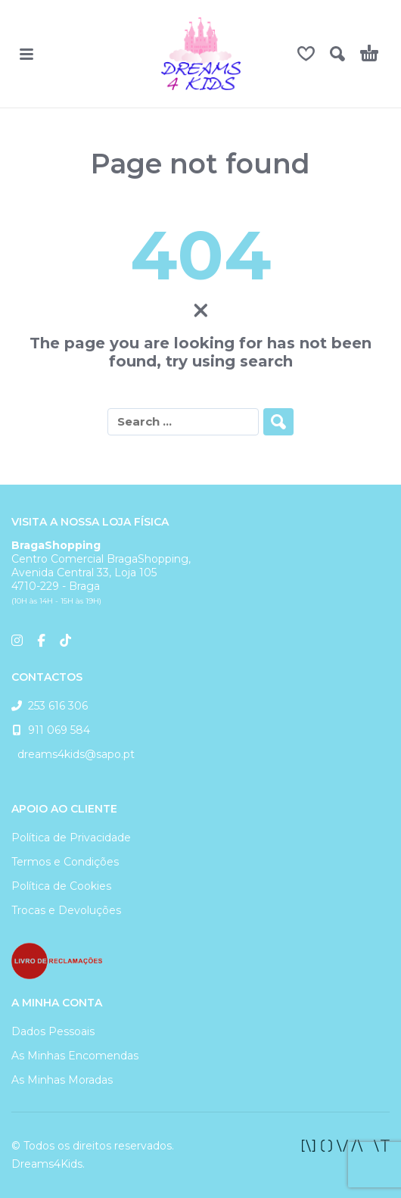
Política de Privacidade (71, 837)
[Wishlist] (306, 53)
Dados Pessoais (53, 1031)
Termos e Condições (65, 862)
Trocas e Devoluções (66, 910)
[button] (26, 54)
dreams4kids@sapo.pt (73, 754)
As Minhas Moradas (62, 1080)
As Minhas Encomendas (74, 1055)
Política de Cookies (61, 886)
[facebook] (346, 1145)
